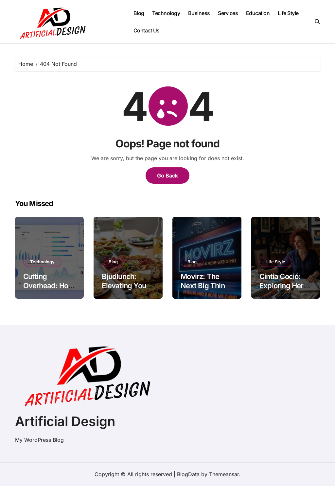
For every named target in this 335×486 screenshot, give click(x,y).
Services (228, 13)
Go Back (167, 175)
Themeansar (224, 474)
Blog (138, 13)
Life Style (288, 13)
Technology (166, 13)
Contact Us (146, 30)
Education (258, 13)
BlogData (188, 474)
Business (199, 13)
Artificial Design (65, 421)
